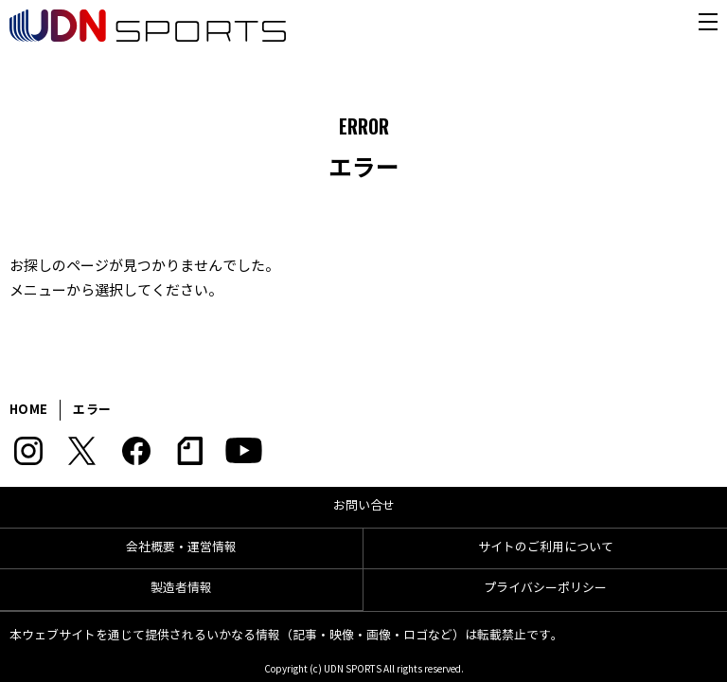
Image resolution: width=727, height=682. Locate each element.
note (189, 451)
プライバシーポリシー (545, 588)
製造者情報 (181, 588)
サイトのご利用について (545, 547)
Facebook (135, 451)
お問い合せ (364, 505)
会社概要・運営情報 (181, 547)
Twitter (81, 451)
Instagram (27, 451)
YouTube (243, 451)
